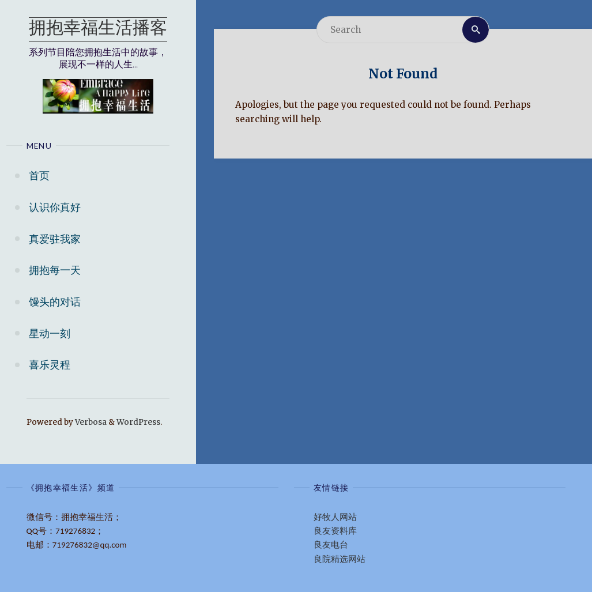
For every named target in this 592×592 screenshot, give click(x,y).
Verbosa (90, 422)
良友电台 (331, 545)
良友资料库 (335, 531)
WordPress (138, 422)
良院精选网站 (339, 559)
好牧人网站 (335, 517)
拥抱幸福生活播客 (98, 29)
